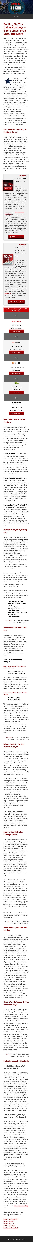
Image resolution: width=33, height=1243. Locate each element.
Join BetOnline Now (16, 302)
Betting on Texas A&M (10, 1219)
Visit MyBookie (16, 373)
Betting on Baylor (9, 1226)
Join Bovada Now (16, 237)
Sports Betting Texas (19, 1239)
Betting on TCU (8, 1223)
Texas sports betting (21, 1206)
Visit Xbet (16, 392)
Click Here (8, 620)
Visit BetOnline (16, 352)
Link (8, 921)
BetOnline (8, 293)
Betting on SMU (8, 1221)
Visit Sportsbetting (16, 413)
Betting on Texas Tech (10, 1228)
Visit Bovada (16, 331)
